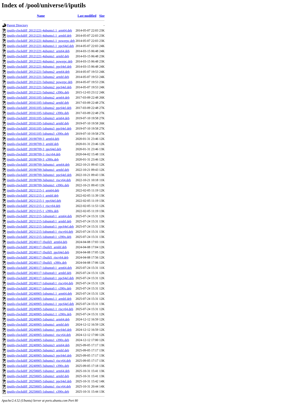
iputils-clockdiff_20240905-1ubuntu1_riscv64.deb (39, 335)
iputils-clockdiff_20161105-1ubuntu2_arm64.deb (38, 97)
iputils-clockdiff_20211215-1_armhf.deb (33, 195)
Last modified (87, 15)
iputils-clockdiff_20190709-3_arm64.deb (33, 138)
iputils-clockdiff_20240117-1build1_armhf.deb (37, 247)
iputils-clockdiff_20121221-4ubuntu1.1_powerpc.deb (41, 40)
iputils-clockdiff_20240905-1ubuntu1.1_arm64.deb (39, 293)
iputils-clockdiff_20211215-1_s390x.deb (33, 211)
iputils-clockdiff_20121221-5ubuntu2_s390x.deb (38, 92)
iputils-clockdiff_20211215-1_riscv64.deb (33, 206)
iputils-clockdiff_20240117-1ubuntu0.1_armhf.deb (39, 273)
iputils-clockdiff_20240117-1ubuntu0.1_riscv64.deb (40, 283)
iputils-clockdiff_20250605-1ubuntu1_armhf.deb (38, 376)
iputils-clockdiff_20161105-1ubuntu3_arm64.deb (38, 118)
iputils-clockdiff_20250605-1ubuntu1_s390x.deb (38, 391)
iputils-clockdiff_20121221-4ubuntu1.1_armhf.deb (39, 35)
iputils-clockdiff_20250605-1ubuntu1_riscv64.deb (39, 386)
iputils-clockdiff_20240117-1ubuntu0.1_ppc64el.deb (40, 278)
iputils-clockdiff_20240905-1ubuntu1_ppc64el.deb (39, 329)
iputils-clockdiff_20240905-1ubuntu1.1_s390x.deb (39, 314)
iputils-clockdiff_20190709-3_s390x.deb (33, 159)
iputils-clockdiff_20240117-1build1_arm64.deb (37, 242)
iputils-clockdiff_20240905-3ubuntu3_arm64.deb (38, 345)
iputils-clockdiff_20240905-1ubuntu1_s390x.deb (38, 340)
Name (41, 15)
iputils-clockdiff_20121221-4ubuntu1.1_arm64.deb (39, 30)
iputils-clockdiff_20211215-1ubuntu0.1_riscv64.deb (40, 231)
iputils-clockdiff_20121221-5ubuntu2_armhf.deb (38, 77)
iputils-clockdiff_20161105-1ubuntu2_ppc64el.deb (39, 108)
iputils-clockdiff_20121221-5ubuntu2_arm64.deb (38, 71)
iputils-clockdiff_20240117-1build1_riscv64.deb (37, 257)
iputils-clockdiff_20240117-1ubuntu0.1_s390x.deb (39, 288)
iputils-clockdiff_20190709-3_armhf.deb (33, 144)
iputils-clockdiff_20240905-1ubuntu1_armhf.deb (38, 324)
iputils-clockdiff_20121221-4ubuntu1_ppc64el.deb (39, 66)
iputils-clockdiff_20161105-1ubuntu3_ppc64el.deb (39, 128)
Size (102, 15)
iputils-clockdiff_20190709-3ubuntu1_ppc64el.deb (39, 175)
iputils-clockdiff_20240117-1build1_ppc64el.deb (38, 252)
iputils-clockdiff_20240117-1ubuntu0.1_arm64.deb (39, 267)
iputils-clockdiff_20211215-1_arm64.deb (33, 190)
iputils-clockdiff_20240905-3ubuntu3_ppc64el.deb (39, 355)
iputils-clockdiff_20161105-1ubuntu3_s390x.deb (38, 133)
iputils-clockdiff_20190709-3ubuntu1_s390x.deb (38, 185)
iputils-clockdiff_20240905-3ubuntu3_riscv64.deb (39, 360)
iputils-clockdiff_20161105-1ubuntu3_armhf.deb (38, 123)
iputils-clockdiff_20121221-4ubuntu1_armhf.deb (38, 56)
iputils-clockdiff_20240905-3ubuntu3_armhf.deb (38, 350)
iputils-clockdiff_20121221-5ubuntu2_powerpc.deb (39, 82)
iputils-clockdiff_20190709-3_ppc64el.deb (34, 149)
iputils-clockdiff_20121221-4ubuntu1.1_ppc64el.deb (40, 46)
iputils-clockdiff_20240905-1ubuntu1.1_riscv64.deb (40, 309)
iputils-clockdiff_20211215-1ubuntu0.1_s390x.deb (39, 237)
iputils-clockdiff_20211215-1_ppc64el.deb (34, 200)
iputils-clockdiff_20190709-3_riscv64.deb (33, 154)
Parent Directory (17, 25)
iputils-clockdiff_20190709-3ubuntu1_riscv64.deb (39, 180)
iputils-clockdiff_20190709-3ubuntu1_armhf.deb (38, 169)
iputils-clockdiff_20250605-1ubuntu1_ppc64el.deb (39, 381)
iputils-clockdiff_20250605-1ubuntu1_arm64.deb (38, 371)
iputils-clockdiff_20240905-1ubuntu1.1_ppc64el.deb (40, 304)
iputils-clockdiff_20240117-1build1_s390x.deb (37, 262)
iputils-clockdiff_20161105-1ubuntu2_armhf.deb (38, 102)
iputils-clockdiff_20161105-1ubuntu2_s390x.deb (38, 113)
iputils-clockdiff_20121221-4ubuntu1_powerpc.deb (39, 61)
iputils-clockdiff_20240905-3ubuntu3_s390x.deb (38, 365)
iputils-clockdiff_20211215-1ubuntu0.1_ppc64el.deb (40, 226)
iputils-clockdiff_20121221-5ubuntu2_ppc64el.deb (39, 87)
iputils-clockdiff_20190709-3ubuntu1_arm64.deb (38, 164)
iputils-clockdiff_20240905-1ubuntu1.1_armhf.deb (39, 298)
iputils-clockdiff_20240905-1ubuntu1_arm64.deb (38, 319)
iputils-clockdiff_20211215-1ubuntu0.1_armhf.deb (39, 221)
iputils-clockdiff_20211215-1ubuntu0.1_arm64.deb (39, 216)
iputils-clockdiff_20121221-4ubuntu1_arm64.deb (38, 51)
